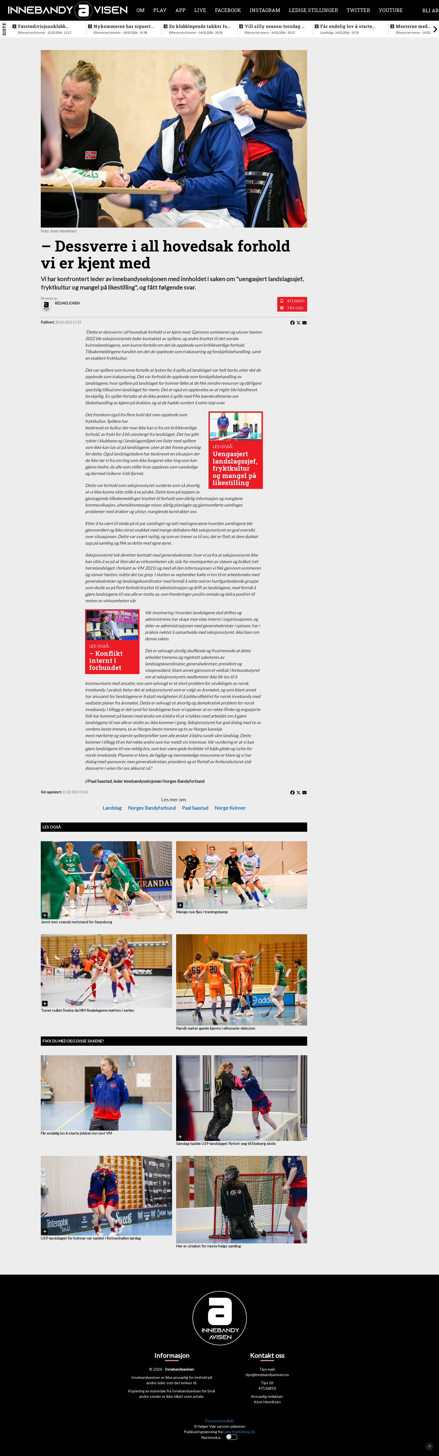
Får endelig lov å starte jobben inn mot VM (346, 26)
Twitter (358, 10)
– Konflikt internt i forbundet (106, 660)
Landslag (112, 808)
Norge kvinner (230, 808)
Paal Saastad (195, 808)
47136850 (295, 301)
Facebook (228, 10)
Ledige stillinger (313, 10)
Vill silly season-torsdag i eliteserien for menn (274, 26)
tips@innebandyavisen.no (267, 1374)
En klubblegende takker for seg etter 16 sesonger (199, 26)
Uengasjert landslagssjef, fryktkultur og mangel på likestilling (235, 468)
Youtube (391, 10)
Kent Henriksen (267, 1401)
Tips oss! (295, 308)
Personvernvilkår (219, 1420)
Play (160, 10)
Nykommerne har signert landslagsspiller (122, 26)
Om (140, 10)
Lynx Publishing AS (239, 1431)
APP (180, 10)
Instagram (265, 10)
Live (200, 10)
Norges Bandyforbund (152, 808)
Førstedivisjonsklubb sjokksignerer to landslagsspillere (42, 26)
